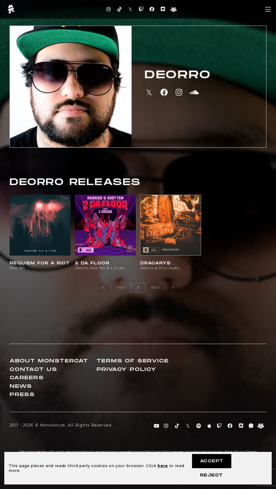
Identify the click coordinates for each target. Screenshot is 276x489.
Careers (27, 378)
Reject (211, 475)
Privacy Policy (126, 369)
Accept (211, 461)
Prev (118, 287)
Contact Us (33, 369)
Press (22, 394)
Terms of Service (133, 361)
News (21, 386)
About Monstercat (49, 361)
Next (159, 287)
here (163, 465)
